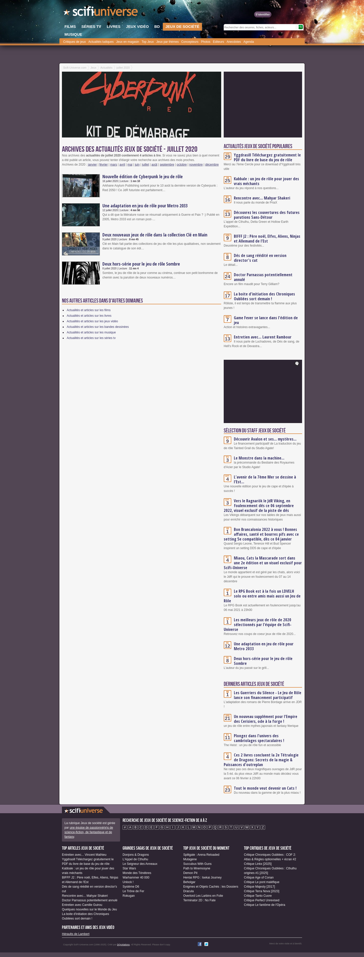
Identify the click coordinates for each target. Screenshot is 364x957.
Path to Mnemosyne (196, 868)
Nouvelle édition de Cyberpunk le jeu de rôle (142, 176)
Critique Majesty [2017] (259, 886)
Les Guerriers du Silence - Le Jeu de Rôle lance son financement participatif (267, 695)
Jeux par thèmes (167, 42)
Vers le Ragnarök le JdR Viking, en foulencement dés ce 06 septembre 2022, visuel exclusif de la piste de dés (259, 505)
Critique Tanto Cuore (258, 896)
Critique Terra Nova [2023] (261, 891)
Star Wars (129, 868)
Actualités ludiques (100, 42)
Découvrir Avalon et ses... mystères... (265, 439)
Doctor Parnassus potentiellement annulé (263, 277)
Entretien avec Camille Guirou (82, 905)
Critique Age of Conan (259, 877)
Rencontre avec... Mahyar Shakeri (262, 198)
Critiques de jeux (74, 42)
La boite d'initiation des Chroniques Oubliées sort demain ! (264, 296)
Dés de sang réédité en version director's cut (260, 258)
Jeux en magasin (127, 42)
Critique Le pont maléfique (261, 882)
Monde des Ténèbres (137, 873)
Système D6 (131, 886)
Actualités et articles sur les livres (89, 315)
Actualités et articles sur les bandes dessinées (98, 327)
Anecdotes (233, 42)
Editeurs (218, 42)
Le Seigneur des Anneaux (140, 864)
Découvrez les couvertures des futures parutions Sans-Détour (267, 215)
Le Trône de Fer (133, 891)
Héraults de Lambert (75, 934)
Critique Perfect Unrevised (261, 900)
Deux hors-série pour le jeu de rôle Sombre (141, 264)
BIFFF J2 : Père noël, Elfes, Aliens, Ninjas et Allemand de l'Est (267, 238)
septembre (167, 164)
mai (129, 164)
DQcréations (123, 944)
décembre (212, 164)
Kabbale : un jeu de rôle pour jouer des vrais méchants (266, 181)
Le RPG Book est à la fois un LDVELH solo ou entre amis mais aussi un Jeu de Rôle (262, 596)
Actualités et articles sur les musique (91, 332)
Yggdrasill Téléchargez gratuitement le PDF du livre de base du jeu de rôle (267, 157)
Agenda (248, 42)
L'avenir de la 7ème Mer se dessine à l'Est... (265, 479)
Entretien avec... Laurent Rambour (262, 337)
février (103, 164)
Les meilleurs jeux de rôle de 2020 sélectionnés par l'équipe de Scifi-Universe (257, 624)
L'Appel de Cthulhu (135, 859)
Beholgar (189, 882)
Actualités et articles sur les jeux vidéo (92, 321)
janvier (92, 164)
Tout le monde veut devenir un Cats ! (265, 788)
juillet (145, 164)
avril (122, 164)
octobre (182, 164)
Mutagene (190, 859)
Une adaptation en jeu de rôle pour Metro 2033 (145, 206)
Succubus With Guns (197, 864)
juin (137, 164)
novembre (196, 164)
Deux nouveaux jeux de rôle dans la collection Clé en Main (154, 235)
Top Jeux (148, 42)
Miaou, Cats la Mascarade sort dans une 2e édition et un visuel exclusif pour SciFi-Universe (263, 562)
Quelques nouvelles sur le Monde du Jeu (89, 909)
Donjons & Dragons (136, 854)
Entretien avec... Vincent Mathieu (84, 854)
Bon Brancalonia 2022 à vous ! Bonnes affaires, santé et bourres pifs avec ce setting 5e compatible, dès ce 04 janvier (261, 534)
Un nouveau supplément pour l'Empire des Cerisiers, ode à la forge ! (265, 719)
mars (113, 164)
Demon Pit (190, 873)
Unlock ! (128, 882)
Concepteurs (189, 42)
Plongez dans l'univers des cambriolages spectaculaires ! (259, 738)
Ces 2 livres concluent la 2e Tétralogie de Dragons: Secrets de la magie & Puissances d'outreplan (261, 759)
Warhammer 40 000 (136, 877)
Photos (205, 42)
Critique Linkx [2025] (257, 864)
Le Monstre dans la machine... (259, 458)
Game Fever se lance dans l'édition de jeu (266, 320)
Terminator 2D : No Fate (199, 900)
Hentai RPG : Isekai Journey (202, 877)
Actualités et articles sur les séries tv (91, 338)
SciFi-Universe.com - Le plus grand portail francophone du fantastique (101, 12)
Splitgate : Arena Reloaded (201, 854)
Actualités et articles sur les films (88, 310)
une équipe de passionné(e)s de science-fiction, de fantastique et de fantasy (88, 832)
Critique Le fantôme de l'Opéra (264, 905)
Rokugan (129, 896)
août (154, 164)
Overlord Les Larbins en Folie (203, 896)
